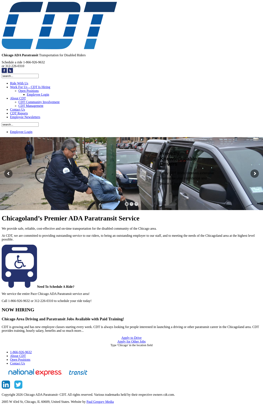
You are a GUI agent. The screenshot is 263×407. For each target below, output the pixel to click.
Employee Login (38, 94)
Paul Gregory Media (100, 401)
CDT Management (30, 106)
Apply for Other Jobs (131, 341)
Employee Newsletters (25, 117)
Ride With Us (19, 83)
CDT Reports (19, 113)
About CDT (18, 98)
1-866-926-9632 (21, 352)
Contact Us (17, 109)
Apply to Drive (131, 337)
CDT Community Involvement (39, 102)
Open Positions (28, 91)
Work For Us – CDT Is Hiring (30, 87)
